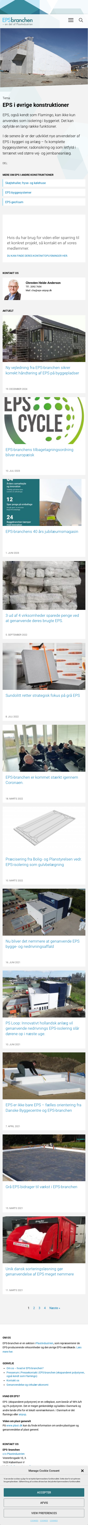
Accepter (44, 1492)
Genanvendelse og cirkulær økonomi (27, 1384)
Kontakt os (13, 1380)
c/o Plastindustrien (14, 1453)
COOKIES (34, 1521)
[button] (82, 1471)
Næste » (54, 1308)
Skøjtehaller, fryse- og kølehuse (25, 183)
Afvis (44, 1503)
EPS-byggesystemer (18, 192)
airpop (22, 1414)
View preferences (44, 1513)
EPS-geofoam (14, 202)
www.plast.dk (14, 1425)
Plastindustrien (44, 1343)
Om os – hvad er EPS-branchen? (25, 1368)
